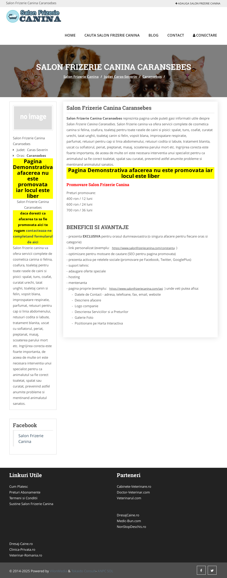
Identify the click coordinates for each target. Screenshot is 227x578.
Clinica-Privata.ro (22, 549)
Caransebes (152, 76)
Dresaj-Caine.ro (21, 543)
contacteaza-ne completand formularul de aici (33, 236)
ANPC (102, 571)
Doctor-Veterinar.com (133, 492)
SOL (110, 571)
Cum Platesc (18, 486)
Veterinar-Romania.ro (25, 555)
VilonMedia (58, 571)
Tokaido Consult (83, 571)
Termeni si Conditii (23, 498)
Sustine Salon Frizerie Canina (31, 503)
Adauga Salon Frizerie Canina (197, 3)
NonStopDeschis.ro (131, 526)
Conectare (205, 35)
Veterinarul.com (129, 498)
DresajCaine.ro (128, 515)
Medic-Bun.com (129, 521)
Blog (154, 35)
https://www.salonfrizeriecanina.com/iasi (136, 289)
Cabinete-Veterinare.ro (134, 486)
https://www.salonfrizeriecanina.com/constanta (143, 248)
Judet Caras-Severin (120, 76)
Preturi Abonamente (24, 492)
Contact (175, 35)
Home (70, 35)
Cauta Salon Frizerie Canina (112, 35)
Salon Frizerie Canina (81, 76)
